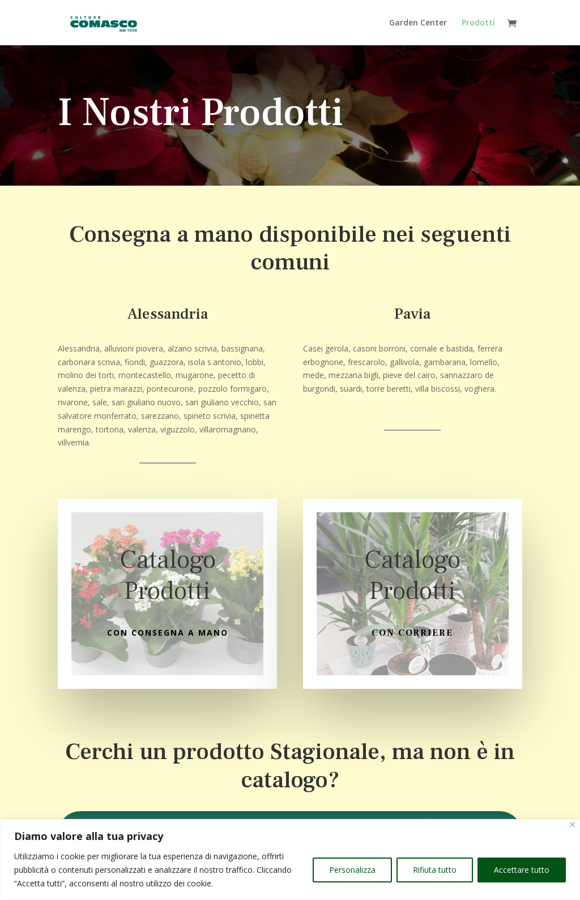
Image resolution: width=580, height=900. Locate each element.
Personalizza (352, 869)
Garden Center (418, 23)
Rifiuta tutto (435, 869)
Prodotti (478, 23)
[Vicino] (572, 824)
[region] (290, 859)
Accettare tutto (521, 869)
